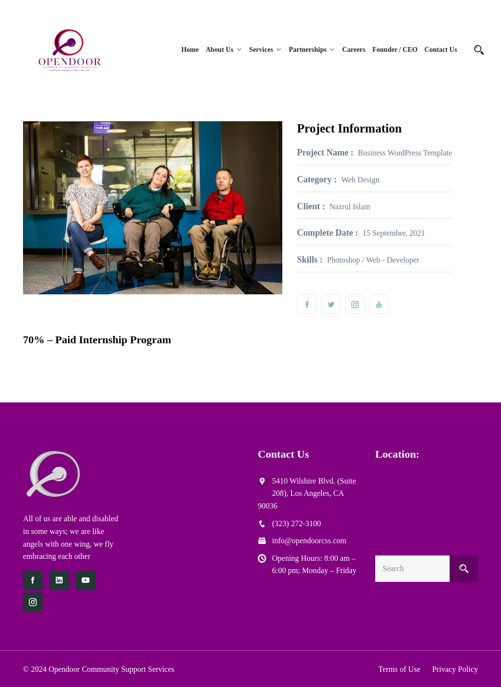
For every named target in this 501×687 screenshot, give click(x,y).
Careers (353, 49)
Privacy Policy (455, 669)
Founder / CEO (394, 49)
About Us (220, 49)
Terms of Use (399, 669)
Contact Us (441, 49)
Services (261, 49)
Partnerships (308, 49)
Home (191, 49)
